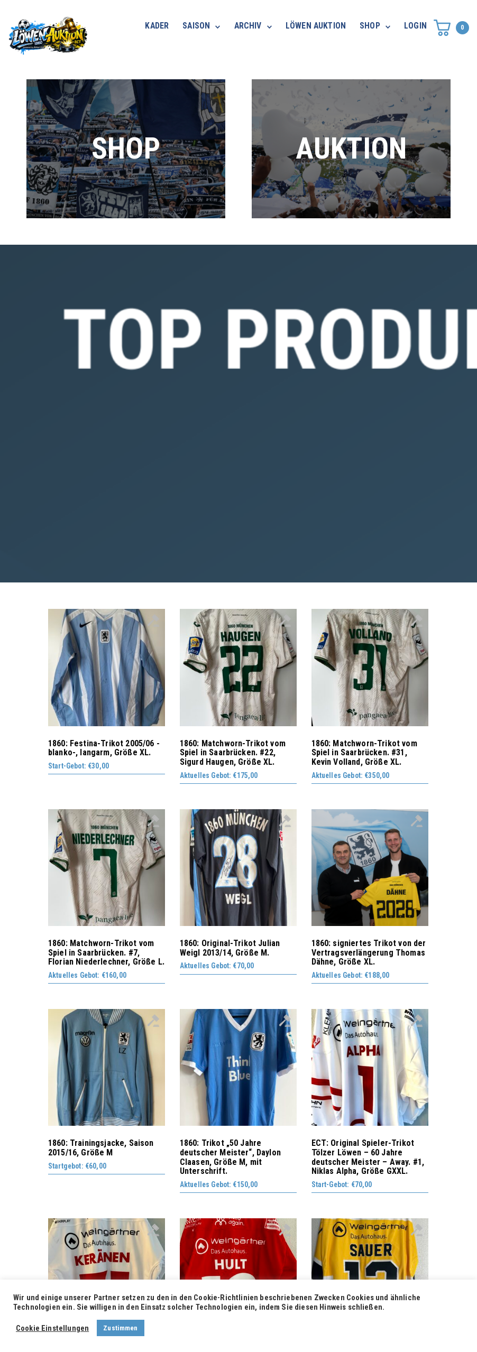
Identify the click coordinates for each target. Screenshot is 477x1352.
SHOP (370, 26)
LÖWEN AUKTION (316, 26)
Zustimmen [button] (120, 1328)
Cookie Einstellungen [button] (52, 1328)
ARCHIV (248, 26)
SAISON (196, 26)
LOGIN (415, 26)
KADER (157, 26)
